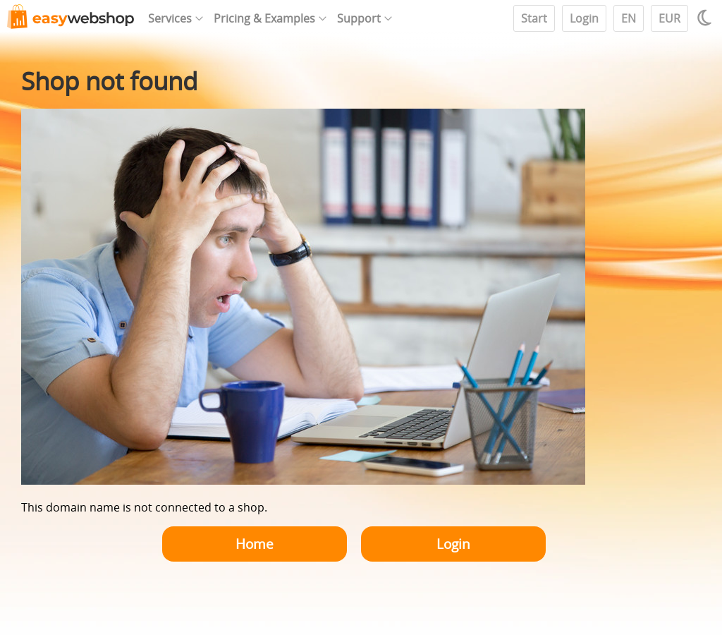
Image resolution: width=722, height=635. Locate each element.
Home (254, 543)
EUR (669, 18)
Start (534, 18)
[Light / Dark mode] (706, 17)
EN (628, 18)
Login (584, 18)
